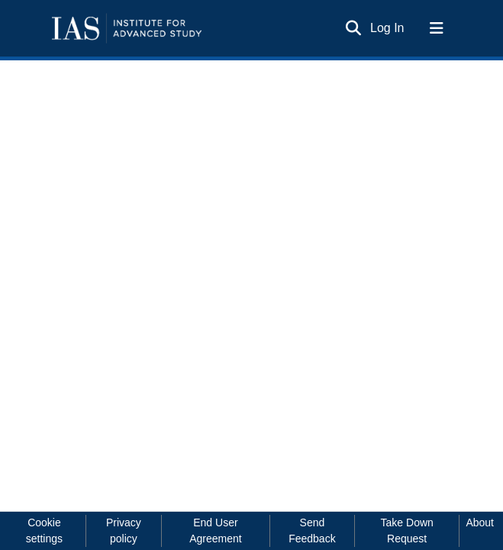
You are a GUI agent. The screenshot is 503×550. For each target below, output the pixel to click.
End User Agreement (215, 530)
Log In (387, 27)
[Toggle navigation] (436, 28)
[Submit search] (353, 28)
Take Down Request (407, 530)
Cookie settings (44, 530)
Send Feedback (312, 530)
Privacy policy (123, 530)
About (480, 522)
